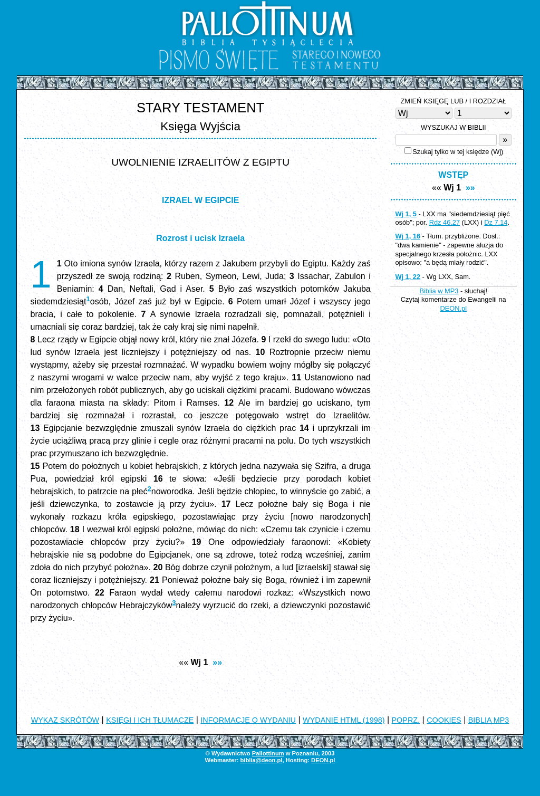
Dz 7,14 (495, 222)
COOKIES (444, 720)
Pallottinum (268, 753)
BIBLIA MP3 (488, 720)
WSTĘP (453, 174)
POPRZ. (406, 720)
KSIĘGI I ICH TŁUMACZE (150, 720)
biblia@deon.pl (261, 760)
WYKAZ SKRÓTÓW (65, 720)
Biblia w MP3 (438, 291)
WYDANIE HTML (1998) (343, 720)
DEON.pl (453, 308)
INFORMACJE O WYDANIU (248, 720)
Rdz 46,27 (444, 222)
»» (217, 662)
